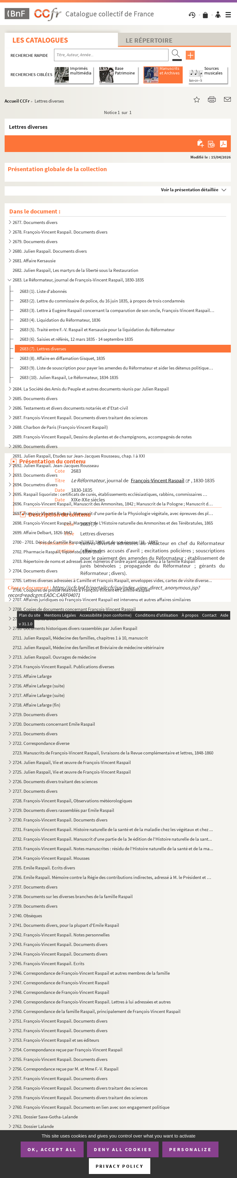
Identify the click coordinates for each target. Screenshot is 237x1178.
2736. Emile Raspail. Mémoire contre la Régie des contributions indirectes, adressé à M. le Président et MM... (113, 877)
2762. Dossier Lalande (33, 1126)
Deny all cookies (123, 1149)
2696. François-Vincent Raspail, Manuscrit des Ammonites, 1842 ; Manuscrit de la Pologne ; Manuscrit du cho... (113, 504)
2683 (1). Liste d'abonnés (43, 291)
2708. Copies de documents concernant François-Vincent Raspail (74, 609)
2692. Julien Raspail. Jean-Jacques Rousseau (56, 465)
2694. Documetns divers (35, 485)
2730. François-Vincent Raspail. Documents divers (60, 820)
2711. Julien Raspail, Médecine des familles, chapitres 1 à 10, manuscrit (80, 638)
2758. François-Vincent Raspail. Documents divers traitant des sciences (80, 1088)
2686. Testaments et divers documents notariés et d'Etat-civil (70, 408)
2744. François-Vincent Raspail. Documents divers (60, 954)
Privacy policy (119, 1166)
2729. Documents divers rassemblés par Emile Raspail (63, 810)
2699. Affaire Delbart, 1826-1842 (42, 532)
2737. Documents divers (35, 887)
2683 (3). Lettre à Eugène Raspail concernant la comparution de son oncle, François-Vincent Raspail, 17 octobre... (117, 310)
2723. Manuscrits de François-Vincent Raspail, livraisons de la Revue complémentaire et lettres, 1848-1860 (113, 753)
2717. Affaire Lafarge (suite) (39, 695)
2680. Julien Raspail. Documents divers (50, 251)
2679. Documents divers (35, 241)
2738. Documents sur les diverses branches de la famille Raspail (73, 896)
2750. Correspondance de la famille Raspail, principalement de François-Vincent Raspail (97, 1011)
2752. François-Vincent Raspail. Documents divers (60, 1030)
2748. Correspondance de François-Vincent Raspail (61, 992)
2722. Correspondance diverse (41, 743)
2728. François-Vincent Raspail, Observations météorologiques (72, 801)
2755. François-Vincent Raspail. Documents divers (60, 1059)
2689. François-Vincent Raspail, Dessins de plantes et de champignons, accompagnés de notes (102, 437)
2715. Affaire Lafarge (32, 676)
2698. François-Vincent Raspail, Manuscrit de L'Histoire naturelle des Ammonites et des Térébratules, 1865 (113, 523)
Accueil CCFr (17, 101)
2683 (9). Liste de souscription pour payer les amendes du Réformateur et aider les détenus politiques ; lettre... (117, 368)
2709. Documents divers (35, 619)
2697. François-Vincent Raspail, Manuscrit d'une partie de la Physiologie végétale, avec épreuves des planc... (113, 513)
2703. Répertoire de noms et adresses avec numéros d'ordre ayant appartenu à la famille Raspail (104, 561)
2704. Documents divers (35, 571)
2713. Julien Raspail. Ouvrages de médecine (54, 657)
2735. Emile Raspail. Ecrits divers (44, 868)
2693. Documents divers (35, 475)
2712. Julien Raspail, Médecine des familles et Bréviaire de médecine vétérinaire (88, 647)
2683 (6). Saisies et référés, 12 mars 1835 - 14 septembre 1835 (76, 339)
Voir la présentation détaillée (189, 189)
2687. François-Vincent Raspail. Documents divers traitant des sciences (80, 417)
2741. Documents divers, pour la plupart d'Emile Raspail (66, 925)
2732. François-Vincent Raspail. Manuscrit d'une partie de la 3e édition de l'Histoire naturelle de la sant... (112, 839)
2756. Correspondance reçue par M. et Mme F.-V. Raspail (65, 1069)
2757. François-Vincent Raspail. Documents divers (60, 1078)
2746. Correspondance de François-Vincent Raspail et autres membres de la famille (91, 973)
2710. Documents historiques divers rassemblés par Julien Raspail (75, 628)
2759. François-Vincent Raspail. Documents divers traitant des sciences (80, 1097)
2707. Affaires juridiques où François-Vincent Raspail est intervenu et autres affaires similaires (102, 599)
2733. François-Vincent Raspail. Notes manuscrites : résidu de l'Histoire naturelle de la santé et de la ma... (113, 848)
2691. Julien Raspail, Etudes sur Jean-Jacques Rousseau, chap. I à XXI (79, 456)
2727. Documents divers (35, 791)
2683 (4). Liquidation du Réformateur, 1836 (60, 320)
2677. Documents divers (35, 222)
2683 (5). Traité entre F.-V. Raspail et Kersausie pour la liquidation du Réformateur (97, 329)
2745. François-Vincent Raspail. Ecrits (48, 963)
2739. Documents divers (35, 906)
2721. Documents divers (35, 734)
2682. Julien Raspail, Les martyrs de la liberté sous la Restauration (75, 270)
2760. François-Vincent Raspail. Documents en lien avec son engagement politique (91, 1107)
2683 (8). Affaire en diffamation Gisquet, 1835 (62, 358)
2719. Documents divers (35, 714)
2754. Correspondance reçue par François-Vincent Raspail (68, 1050)
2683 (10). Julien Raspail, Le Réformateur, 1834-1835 (69, 377)
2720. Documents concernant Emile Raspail (54, 724)
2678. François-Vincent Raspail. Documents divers (60, 232)
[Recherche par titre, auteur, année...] (111, 55)
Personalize (190, 1149)
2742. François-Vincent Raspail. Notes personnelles (61, 935)
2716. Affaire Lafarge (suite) (39, 686)
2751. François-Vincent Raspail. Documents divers (60, 1021)
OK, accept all (52, 1149)
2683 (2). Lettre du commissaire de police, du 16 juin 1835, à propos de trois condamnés (102, 301)
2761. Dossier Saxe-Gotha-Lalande (45, 1117)
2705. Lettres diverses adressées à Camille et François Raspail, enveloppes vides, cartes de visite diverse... (112, 580)
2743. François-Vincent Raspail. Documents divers (60, 944)
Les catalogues (40, 40)
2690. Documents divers (35, 446)
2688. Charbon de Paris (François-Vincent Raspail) (60, 427)
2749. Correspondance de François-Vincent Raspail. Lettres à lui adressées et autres (92, 1002)
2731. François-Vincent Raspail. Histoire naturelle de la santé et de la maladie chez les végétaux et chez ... (113, 829)
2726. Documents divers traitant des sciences (55, 781)
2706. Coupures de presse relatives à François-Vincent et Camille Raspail (81, 590)
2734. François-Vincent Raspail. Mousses (51, 858)
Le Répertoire (149, 40)
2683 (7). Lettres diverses (43, 349)
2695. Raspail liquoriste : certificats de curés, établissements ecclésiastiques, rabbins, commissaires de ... (111, 494)
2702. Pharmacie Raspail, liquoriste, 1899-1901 (57, 552)
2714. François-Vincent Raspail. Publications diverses (63, 666)
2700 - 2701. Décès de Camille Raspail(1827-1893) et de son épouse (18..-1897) (86, 542)
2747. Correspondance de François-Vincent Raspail (61, 983)
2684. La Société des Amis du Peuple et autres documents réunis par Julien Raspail (91, 389)
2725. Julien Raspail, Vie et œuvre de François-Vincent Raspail (72, 772)
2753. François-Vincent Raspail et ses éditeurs (56, 1040)
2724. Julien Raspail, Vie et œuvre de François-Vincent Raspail (72, 762)
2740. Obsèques (27, 915)
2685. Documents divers (35, 398)
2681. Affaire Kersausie (34, 261)
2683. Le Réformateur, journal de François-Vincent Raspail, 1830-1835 (78, 280)
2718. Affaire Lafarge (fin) (36, 705)
